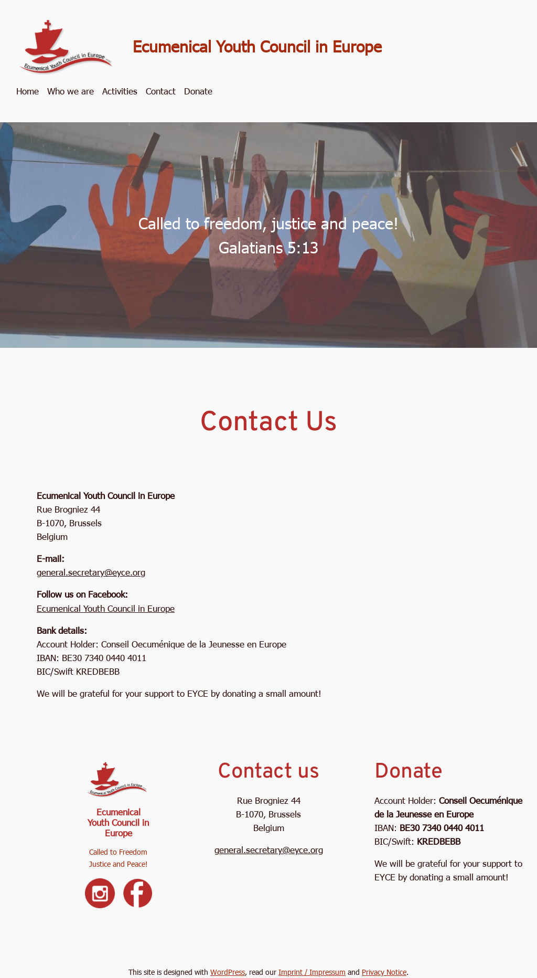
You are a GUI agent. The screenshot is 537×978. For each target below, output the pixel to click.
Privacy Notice (384, 972)
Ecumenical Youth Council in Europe (257, 46)
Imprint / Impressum (312, 972)
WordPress (227, 972)
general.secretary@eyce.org (91, 572)
